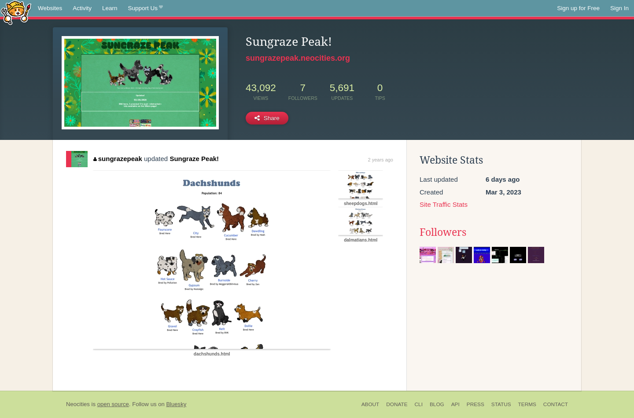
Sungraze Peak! (194, 158)
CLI (419, 404)
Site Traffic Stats (444, 204)
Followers (443, 232)
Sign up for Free (578, 8)
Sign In (619, 8)
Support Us (145, 8)
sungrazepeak (117, 158)
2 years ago (380, 159)
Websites (50, 8)
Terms (527, 404)
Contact (555, 404)
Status (501, 404)
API (455, 404)
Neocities (78, 404)
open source (113, 404)
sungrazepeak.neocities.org (298, 58)
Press (475, 404)
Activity (82, 8)
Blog (437, 404)
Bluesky (176, 404)
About (370, 404)
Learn (110, 8)
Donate (396, 404)
